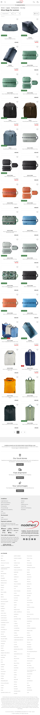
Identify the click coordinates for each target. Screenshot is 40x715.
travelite (29, 663)
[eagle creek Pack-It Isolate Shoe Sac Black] (30, 275)
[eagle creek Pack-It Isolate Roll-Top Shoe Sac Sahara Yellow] (10, 385)
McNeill (15, 665)
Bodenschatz (4, 582)
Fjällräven (3, 673)
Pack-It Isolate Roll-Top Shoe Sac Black (10, 423)
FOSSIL (2, 676)
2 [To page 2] (21, 432)
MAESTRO (16, 646)
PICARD (15, 693)
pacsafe (15, 686)
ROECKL (29, 581)
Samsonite (29, 593)
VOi (28, 683)
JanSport (16, 600)
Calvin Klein (3, 613)
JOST (15, 607)
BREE (2, 594)
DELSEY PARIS (4, 638)
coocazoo (3, 631)
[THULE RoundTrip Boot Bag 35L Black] (10, 110)
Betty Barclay (4, 580)
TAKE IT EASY (30, 639)
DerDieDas (3, 641)
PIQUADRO (29, 565)
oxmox (15, 684)
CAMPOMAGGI (4, 620)
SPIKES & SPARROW (31, 628)
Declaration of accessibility (7, 509)
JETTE (15, 602)
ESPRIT (2, 666)
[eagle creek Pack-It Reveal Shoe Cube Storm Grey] (30, 138)
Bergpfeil (3, 578)
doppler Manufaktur (5, 652)
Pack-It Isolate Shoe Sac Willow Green (30, 65)
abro (2, 558)
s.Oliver (28, 625)
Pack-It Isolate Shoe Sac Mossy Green (30, 396)
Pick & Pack (29, 555)
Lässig (15, 632)
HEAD (15, 579)
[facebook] (24, 539)
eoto (2, 659)
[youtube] (30, 539)
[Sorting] (7, 13)
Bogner (2, 585)
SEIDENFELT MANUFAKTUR (33, 618)
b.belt (2, 571)
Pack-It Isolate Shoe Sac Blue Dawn (30, 313)
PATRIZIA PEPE (17, 691)
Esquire (2, 669)
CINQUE (2, 627)
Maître (15, 651)
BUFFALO (3, 603)
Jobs (2, 511)
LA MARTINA (16, 628)
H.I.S (15, 588)
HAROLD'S (16, 576)
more (4, 525)
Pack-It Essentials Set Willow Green (30, 93)
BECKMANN (3, 573)
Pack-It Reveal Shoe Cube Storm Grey (30, 148)
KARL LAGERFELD (18, 611)
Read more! (20, 477)
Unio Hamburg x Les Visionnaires (31, 671)
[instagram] (32, 539)
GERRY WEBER (17, 555)
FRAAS (2, 678)
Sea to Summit (30, 614)
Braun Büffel (3, 592)
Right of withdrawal (5, 504)
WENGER (29, 687)
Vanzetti (29, 676)
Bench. (2, 575)
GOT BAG (16, 565)
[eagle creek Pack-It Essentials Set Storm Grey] (10, 248)
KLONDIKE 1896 (17, 618)
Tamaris (28, 642)
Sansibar (29, 595)
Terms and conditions (5, 502)
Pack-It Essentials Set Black (9, 176)
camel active (3, 615)
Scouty (28, 611)
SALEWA (29, 590)
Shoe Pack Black (10, 65)
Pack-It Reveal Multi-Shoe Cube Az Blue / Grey (30, 369)
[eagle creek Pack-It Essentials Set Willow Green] (30, 83)
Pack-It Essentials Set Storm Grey (10, 258)
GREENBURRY (17, 567)
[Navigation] (1, 2)
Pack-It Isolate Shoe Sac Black (30, 286)
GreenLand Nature (18, 569)
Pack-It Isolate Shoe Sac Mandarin (10, 313)
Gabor (2, 687)
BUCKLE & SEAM (4, 601)
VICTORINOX (30, 680)
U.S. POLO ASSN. (30, 667)
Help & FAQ (23, 506)
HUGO (15, 593)
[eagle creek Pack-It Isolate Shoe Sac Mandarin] (10, 303)
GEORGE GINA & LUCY (6, 692)
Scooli (28, 604)
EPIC (2, 662)
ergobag (3, 664)
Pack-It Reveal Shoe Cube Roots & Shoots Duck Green (10, 231)
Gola (15, 560)
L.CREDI (15, 623)
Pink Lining (29, 558)
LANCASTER (16, 630)
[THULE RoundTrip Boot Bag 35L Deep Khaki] (30, 110)
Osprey (15, 681)
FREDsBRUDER (4, 680)
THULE (28, 653)
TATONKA (29, 644)
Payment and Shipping (26, 507)
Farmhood (3, 671)
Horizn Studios (17, 590)
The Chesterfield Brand (32, 651)
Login (2, 517)
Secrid (28, 616)
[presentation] (5, 2)
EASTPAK (3, 657)
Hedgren (16, 581)
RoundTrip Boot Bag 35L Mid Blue (10, 148)
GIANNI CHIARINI (17, 558)
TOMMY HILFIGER (31, 658)
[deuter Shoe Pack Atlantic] (30, 330)
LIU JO (15, 642)
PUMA (28, 569)
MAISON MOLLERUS (18, 649)
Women (3, 7)
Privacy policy (4, 506)
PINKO (28, 560)
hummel (16, 597)
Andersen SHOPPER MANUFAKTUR (5, 568)
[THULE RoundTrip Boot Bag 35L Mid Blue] (10, 138)
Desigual (3, 643)
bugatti (2, 606)
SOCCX (28, 623)
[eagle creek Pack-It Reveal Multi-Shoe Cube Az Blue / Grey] (30, 358)
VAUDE (28, 678)
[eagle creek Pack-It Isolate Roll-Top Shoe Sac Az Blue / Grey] (10, 358)
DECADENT (3, 636)
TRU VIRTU (29, 665)
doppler (2, 650)
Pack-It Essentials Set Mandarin (30, 203)
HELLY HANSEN (17, 583)
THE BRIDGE (30, 649)
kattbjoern (16, 614)
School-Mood (30, 602)
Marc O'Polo (16, 663)
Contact (22, 500)
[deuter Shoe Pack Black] (10, 55)
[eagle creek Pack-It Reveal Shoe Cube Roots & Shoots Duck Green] (10, 220)
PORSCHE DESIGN (31, 567)
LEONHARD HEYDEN (18, 637)
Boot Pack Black (30, 38)
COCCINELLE (4, 629)
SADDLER (29, 588)
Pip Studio (29, 562)
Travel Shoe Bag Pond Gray (10, 38)
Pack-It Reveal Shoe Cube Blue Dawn (30, 231)
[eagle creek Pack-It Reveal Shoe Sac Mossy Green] (30, 413)
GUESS (15, 574)
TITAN (28, 656)
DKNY (2, 648)
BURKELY (3, 608)
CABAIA (2, 610)
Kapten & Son (17, 609)
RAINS (28, 572)
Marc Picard (16, 658)
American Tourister (5, 562)
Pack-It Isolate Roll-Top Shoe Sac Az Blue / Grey (10, 369)
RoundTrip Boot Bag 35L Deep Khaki (30, 121)
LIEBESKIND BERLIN (18, 639)
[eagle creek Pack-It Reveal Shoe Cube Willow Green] (10, 83)
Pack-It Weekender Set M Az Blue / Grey (10, 341)
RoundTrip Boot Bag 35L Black (10, 121)
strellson (29, 635)
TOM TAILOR (29, 660)
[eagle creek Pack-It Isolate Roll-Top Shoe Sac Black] (10, 413)
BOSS (2, 589)
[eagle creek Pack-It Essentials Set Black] (10, 165)
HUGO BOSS (16, 595)
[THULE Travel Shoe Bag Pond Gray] (10, 27)
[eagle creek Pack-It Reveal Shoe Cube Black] (30, 165)
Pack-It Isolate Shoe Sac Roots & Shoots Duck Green (10, 286)
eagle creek (3, 655)
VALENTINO (29, 673)
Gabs (2, 690)
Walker (28, 685)
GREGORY (16, 572)
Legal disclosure (4, 500)
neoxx (15, 672)
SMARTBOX (29, 621)
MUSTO (15, 670)
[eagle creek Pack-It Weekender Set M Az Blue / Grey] (10, 330)
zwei (28, 692)
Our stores (3, 513)
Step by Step (29, 630)
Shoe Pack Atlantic (30, 341)
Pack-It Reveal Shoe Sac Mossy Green (30, 423)
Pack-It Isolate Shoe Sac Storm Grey (30, 258)
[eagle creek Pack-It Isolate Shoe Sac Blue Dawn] (30, 303)
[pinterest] (35, 539)
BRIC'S (2, 596)
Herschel (16, 586)
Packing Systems (15, 7)
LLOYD (15, 644)
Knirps (15, 621)
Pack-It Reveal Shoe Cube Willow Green (10, 93)
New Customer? (4, 519)
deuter (2, 645)
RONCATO (29, 583)
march (15, 660)
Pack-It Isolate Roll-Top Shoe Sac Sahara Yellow (10, 396)
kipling (15, 616)
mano (15, 656)
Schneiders (29, 600)
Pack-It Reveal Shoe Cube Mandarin (10, 203)
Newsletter (23, 509)
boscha (2, 587)
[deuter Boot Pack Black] (30, 27)
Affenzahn (3, 560)
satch (28, 597)
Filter (36, 13)
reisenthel (29, 576)
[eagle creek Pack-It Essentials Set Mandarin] (30, 193)
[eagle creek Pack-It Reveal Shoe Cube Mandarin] (10, 193)
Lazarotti (16, 635)
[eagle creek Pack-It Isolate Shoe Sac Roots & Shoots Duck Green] (10, 275)
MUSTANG (16, 667)
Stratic (28, 632)
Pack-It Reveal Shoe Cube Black (30, 176)
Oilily (15, 677)
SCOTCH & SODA (30, 607)
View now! (20, 464)
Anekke (2, 565)
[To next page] (24, 432)
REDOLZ (29, 574)
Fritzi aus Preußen (5, 683)
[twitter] (27, 539)
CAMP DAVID (4, 617)
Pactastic (16, 688)
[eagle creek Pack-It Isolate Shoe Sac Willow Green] (30, 55)
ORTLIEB (16, 679)
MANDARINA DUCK (18, 653)
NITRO (15, 674)
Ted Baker (29, 646)
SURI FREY (29, 637)
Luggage (8, 7)
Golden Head (17, 562)
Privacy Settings (4, 507)
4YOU (2, 555)
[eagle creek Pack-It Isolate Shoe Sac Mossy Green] (30, 385)
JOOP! (15, 604)
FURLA (2, 685)
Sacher (28, 586)
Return (22, 502)
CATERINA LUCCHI (5, 622)
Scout (28, 609)
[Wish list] (34, 2)
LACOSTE (16, 625)
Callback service (24, 504)
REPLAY (28, 579)
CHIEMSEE (3, 624)
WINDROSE (29, 690)
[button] (17, 19)
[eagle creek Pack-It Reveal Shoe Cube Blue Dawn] (30, 220)
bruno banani (4, 599)
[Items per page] (17, 13)
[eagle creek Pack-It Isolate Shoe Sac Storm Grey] (30, 248)
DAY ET (2, 634)
